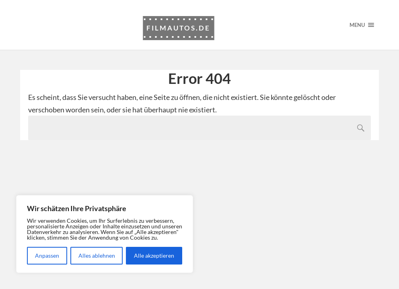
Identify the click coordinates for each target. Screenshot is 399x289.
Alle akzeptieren (154, 255)
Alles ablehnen (96, 255)
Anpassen (47, 255)
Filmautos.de (178, 28)
